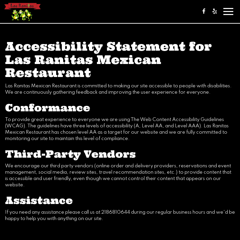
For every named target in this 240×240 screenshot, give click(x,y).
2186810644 (115, 212)
